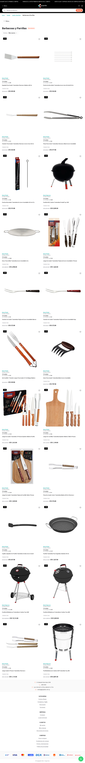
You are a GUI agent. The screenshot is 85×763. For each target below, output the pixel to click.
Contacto (42, 715)
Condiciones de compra (42, 741)
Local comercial (42, 717)
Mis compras (42, 728)
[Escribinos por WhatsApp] (81, 758)
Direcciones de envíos (42, 731)
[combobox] (41, 10)
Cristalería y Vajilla (42, 702)
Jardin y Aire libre (16, 15)
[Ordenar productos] (10, 33)
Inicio (3, 15)
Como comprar (42, 738)
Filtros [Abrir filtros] (6, 21)
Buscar (79, 10)
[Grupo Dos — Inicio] (42, 6)
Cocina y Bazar (42, 699)
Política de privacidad (42, 746)
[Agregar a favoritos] (39, 39)
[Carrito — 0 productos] (82, 6)
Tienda (8, 15)
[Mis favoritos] (79, 6)
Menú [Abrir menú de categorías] (4, 6)
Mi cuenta (42, 725)
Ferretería (42, 707)
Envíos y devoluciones (42, 744)
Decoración (43, 704)
